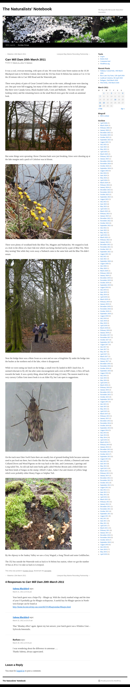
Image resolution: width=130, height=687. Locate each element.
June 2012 (103, 492)
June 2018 (103, 321)
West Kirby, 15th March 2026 (109, 83)
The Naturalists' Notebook (27, 9)
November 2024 (105, 163)
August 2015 (104, 402)
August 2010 (104, 545)
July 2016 (103, 375)
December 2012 (105, 478)
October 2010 (104, 540)
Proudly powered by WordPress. (111, 681)
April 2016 (103, 383)
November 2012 (105, 480)
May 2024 (103, 178)
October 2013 (104, 454)
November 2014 (105, 423)
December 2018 (105, 306)
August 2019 (104, 287)
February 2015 (105, 416)
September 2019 (105, 285)
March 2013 (104, 471)
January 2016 (104, 390)
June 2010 (103, 549)
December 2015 (105, 392)
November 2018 (105, 309)
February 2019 (105, 302)
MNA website (104, 116)
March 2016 (104, 385)
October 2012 (104, 483)
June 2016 (103, 378)
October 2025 (104, 137)
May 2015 (103, 409)
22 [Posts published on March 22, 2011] (104, 103)
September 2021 (105, 252)
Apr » (123, 109)
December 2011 (105, 506)
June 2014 (103, 435)
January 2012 (104, 504)
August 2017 (104, 344)
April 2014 (103, 440)
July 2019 (103, 290)
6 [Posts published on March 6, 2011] (122, 93)
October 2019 (104, 283)
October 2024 (104, 166)
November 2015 (105, 395)
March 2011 (104, 528)
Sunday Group (23, 45)
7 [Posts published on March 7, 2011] (100, 96)
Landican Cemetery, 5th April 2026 (111, 78)
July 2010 (103, 547)
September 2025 (105, 140)
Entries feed (104, 59)
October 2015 (104, 397)
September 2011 (105, 514)
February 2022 (105, 240)
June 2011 (103, 521)
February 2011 (105, 530)
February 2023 (105, 213)
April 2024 (103, 180)
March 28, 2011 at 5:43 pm (22, 643)
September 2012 (105, 485)
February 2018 (105, 330)
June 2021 (103, 259)
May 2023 (103, 206)
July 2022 (103, 228)
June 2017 (103, 349)
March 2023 (104, 211)
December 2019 (105, 278)
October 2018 (104, 311)
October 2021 (104, 249)
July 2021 (103, 256)
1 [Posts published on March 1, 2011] (103, 93)
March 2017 (104, 356)
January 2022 (104, 242)
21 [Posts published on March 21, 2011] (100, 103)
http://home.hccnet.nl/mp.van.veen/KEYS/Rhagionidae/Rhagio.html (42, 607)
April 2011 (103, 525)
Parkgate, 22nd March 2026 (109, 80)
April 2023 (103, 209)
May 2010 (103, 552)
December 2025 (105, 133)
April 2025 (103, 152)
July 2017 (103, 347)
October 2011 (104, 511)
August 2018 (104, 316)
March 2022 (104, 237)
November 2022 (105, 221)
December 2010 (105, 535)
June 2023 (103, 204)
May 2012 (103, 495)
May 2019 (103, 294)
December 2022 (105, 218)
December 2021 (105, 244)
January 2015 (104, 418)
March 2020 (104, 271)
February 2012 (105, 502)
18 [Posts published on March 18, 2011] (115, 100)
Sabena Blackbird (21, 588)
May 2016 (103, 380)
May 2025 (103, 149)
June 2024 (103, 175)
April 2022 (103, 235)
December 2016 (105, 364)
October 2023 (104, 194)
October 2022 (104, 223)
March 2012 (104, 499)
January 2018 (104, 333)
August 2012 (104, 487)
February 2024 (105, 185)
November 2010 (105, 537)
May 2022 (103, 233)
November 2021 (105, 247)
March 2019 (104, 299)
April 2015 (103, 411)
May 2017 (103, 352)
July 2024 (103, 173)
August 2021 (104, 254)
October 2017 (104, 340)
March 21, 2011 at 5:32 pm (22, 592)
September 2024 (105, 168)
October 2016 (104, 368)
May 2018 (103, 323)
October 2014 (104, 425)
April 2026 (103, 123)
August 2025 (104, 142)
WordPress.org (105, 64)
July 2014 (103, 433)
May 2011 (103, 523)
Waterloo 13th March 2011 (15, 54)
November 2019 (105, 280)
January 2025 (104, 159)
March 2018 (104, 328)
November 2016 (105, 366)
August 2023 (104, 199)
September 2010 (105, 542)
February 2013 (105, 473)
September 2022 (105, 225)
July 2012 (103, 490)
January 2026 (104, 130)
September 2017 (105, 342)
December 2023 (105, 190)
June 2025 (103, 147)
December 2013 (105, 449)
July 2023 (103, 202)
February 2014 (105, 445)
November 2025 (105, 135)
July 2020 (103, 266)
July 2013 (103, 461)
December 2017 (105, 335)
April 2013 (103, 468)
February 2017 (105, 359)
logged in (20, 671)
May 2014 (103, 437)
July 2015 (103, 404)
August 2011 (104, 516)
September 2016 (105, 371)
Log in (102, 56)
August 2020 (104, 264)
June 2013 (103, 464)
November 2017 (105, 337)
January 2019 (104, 304)
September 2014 (105, 428)
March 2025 (104, 154)
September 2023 (105, 197)
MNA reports (10, 45)
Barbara (29, 63)
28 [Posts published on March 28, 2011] (100, 106)
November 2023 (105, 192)
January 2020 (104, 275)
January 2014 (104, 447)
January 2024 (104, 187)
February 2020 (105, 273)
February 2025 (105, 156)
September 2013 (105, 456)
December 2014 (105, 421)
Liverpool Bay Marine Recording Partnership (73, 54)
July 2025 (103, 144)
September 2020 (105, 261)
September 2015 (105, 399)
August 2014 (104, 430)
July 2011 (103, 518)
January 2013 (104, 475)
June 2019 (103, 292)
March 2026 (104, 125)
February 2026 (105, 128)
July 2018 (103, 318)
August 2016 (104, 373)
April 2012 (103, 497)
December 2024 (105, 161)
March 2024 (104, 183)
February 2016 (105, 387)
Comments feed (105, 61)
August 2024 (104, 171)
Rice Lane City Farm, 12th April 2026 (112, 75)
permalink (47, 571)
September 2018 (105, 314)
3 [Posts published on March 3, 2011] (111, 93)
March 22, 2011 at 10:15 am (23, 621)
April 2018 (103, 325)
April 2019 (103, 297)
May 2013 (103, 466)
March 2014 (104, 442)
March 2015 (104, 414)
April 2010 (103, 554)
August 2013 (104, 459)
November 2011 (105, 509)
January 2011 (104, 533)
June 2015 (103, 406)
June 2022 (103, 230)
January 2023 (104, 216)
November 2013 (105, 452)
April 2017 (103, 354)
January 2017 (104, 361)
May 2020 (103, 268)
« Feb (100, 109)
